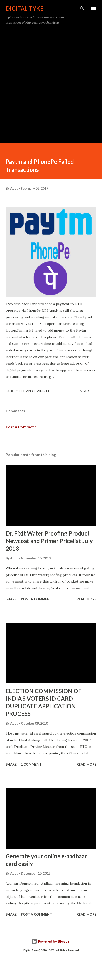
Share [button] (85, 391)
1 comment (31, 764)
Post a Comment (21, 427)
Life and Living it (34, 391)
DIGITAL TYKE (25, 8)
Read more (86, 599)
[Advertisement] (51, 82)
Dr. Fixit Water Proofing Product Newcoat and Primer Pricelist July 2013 (49, 541)
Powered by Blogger (51, 941)
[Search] (82, 8)
